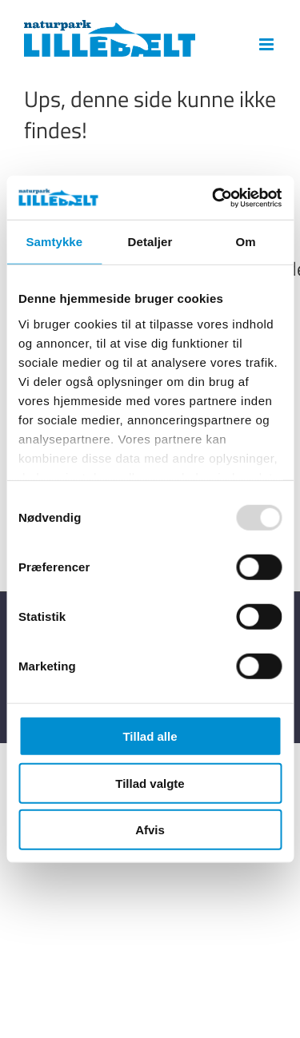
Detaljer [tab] (150, 242)
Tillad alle (149, 736)
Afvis (150, 830)
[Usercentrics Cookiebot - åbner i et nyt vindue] (214, 197)
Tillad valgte (149, 782)
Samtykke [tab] (54, 242)
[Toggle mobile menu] (267, 44)
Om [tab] (246, 242)
